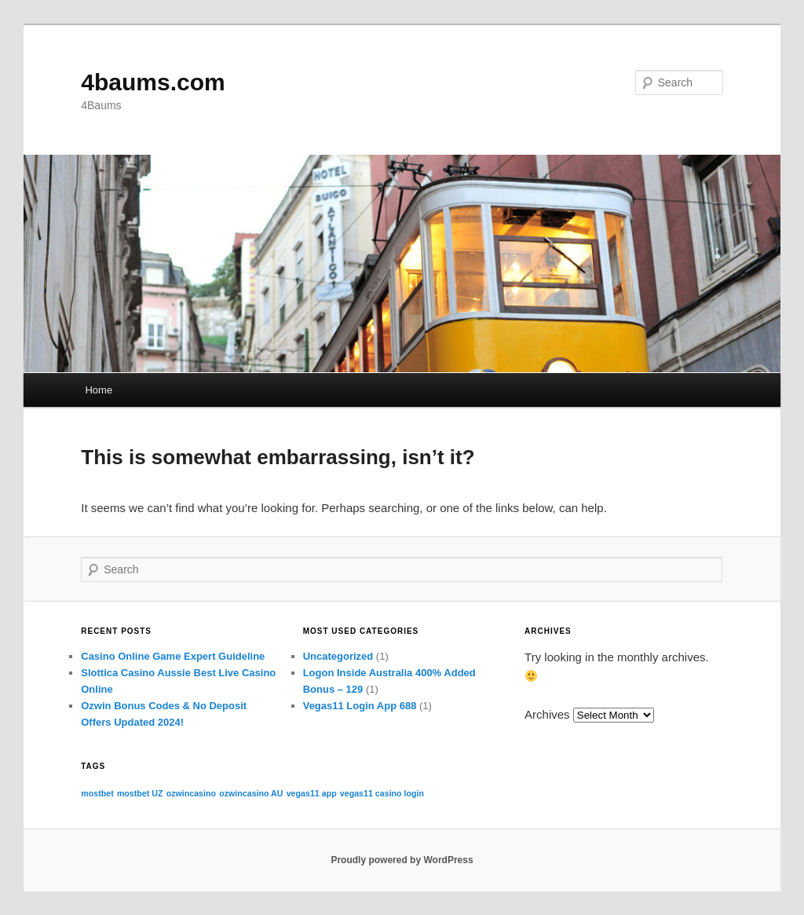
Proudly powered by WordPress (402, 860)
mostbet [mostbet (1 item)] (97, 793)
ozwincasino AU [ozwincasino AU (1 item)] (251, 793)
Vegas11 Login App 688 (360, 706)
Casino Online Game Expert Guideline (173, 656)
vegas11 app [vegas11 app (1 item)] (312, 793)
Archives (547, 714)
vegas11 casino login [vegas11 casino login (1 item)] (382, 793)
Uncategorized (338, 656)
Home (98, 390)
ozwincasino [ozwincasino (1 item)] (191, 793)
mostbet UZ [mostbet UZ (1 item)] (140, 793)
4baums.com (153, 82)
